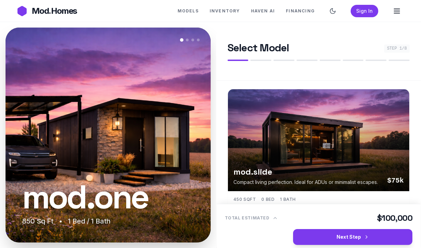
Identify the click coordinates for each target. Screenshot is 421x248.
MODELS (188, 10)
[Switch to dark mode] (333, 11)
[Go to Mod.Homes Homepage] (47, 11)
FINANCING (300, 10)
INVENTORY (225, 10)
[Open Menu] (396, 11)
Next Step (353, 237)
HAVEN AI (263, 10)
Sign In (364, 11)
